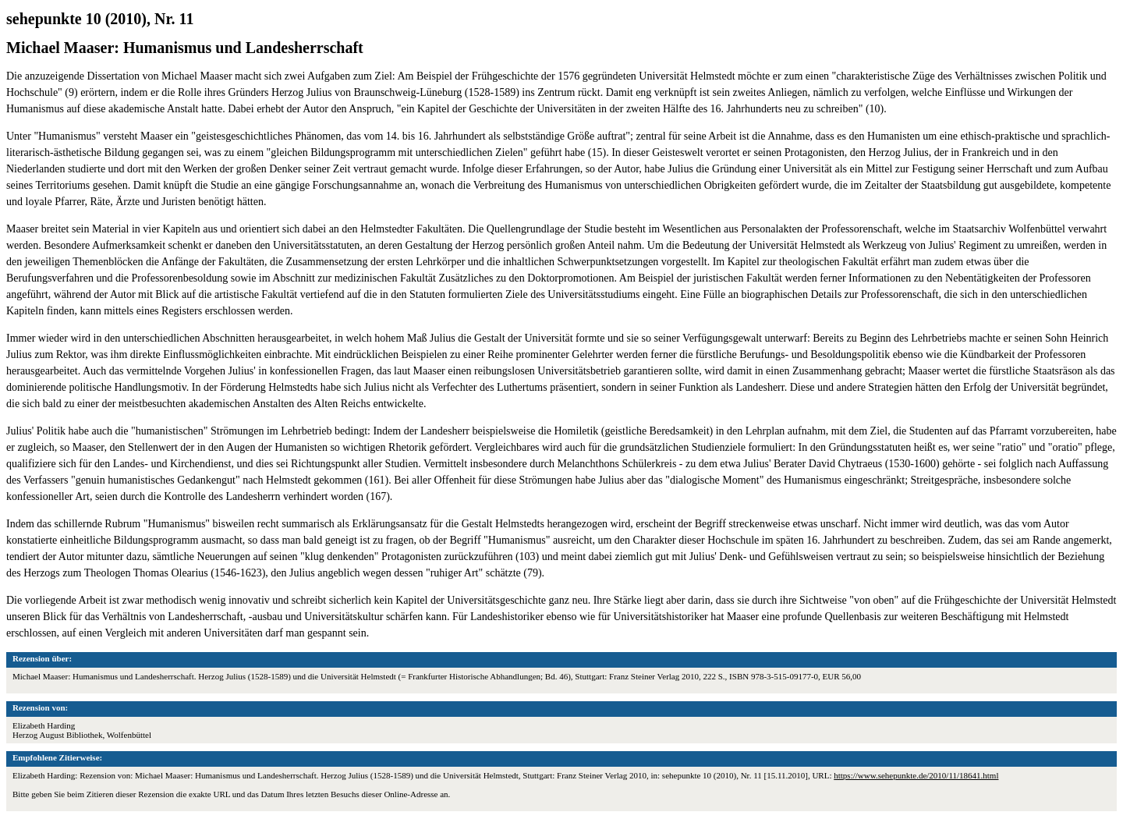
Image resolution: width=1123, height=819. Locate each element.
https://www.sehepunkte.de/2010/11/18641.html (916, 775)
